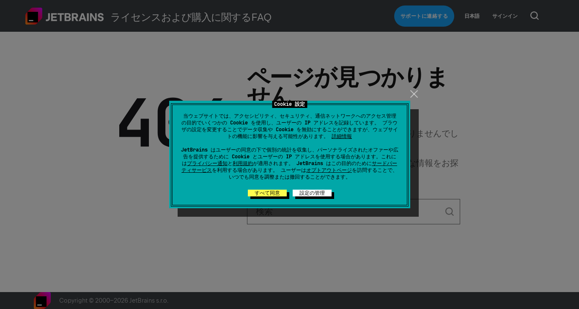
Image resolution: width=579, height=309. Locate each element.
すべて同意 (267, 193)
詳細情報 (342, 136)
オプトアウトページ (329, 170)
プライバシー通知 (207, 163)
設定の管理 (312, 193)
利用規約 (243, 163)
